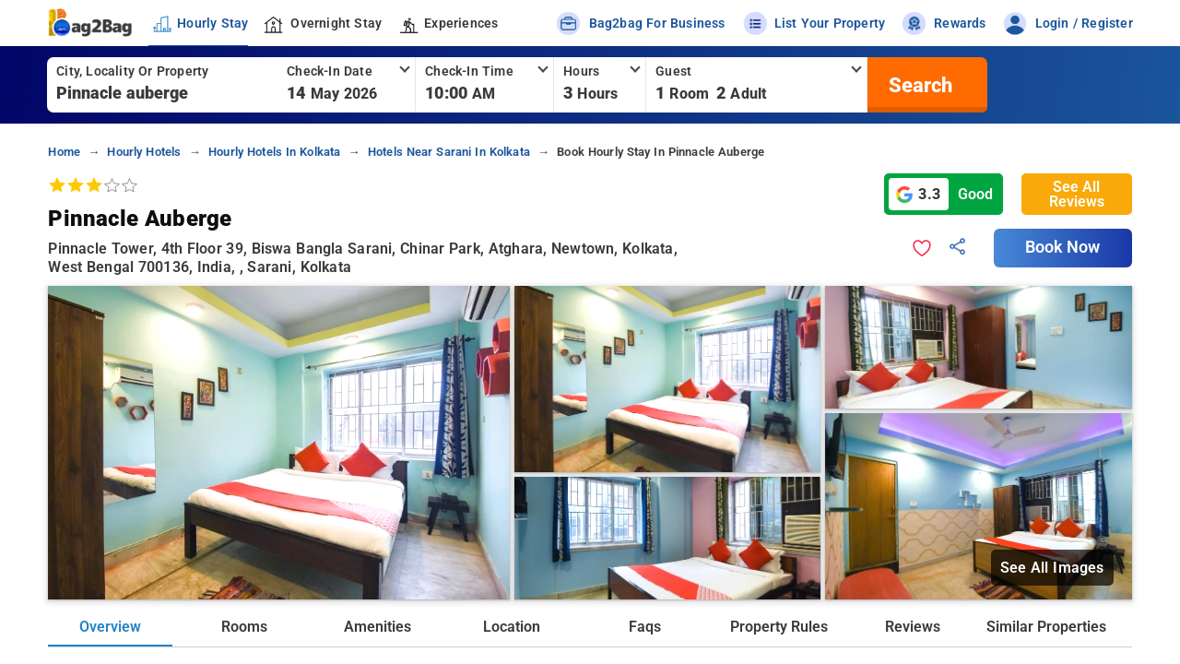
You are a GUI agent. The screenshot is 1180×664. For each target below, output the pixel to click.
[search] (918, 85)
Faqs (645, 626)
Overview (110, 626)
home (64, 152)
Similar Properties (1046, 626)
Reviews (912, 626)
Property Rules (779, 626)
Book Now (1063, 247)
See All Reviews (1076, 194)
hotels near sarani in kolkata (449, 152)
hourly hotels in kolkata (274, 152)
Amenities (377, 626)
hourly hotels (144, 152)
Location (511, 626)
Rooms (244, 626)
